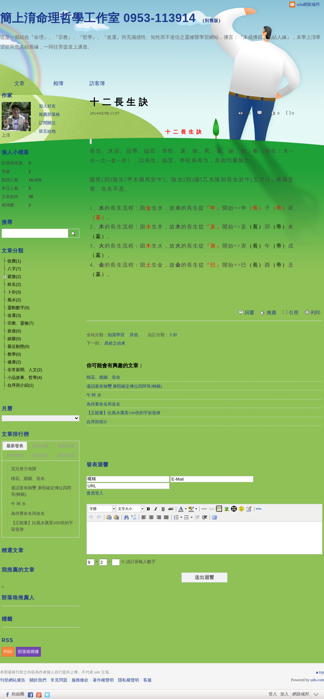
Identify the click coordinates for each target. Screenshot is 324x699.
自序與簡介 (97, 421)
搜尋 (73, 233)
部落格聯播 (28, 651)
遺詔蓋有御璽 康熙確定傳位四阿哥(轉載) (124, 386)
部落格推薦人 (18, 597)
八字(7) (14, 268)
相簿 (58, 83)
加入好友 (47, 106)
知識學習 (116, 334)
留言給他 (47, 131)
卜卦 (173, 334)
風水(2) (14, 299)
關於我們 (37, 680)
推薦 (271, 312)
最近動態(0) (18, 346)
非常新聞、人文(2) (24, 369)
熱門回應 (40, 455)
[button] (102, 508)
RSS (8, 651)
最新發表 (14, 445)
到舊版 (211, 20)
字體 (93, 509)
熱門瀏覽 (14, 455)
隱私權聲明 (128, 680)
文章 (19, 83)
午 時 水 (94, 395)
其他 (134, 334)
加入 (284, 694)
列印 (315, 312)
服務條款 (80, 680)
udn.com (317, 680)
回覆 (249, 312)
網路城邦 (300, 694)
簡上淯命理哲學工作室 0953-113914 (98, 18)
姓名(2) (14, 284)
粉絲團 (18, 694)
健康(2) (14, 362)
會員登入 (95, 493)
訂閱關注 (47, 122)
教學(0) (14, 354)
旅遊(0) (14, 330)
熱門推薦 (66, 455)
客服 (147, 680)
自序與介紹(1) (20, 385)
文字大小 (125, 509)
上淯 (6, 135)
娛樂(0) (14, 338)
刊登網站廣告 (12, 680)
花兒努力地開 (23, 468)
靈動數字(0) (18, 307)
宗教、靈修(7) (20, 323)
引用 (293, 312)
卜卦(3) (14, 292)
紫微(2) (14, 276)
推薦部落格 (49, 114)
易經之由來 (114, 343)
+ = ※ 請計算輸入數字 (121, 561)
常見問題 (59, 680)
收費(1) (14, 261)
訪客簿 (97, 83)
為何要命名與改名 (103, 404)
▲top (319, 672)
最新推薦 (66, 445)
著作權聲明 (103, 680)
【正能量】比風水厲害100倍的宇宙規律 (123, 412)
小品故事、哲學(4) (24, 377)
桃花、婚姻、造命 (103, 377)
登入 (273, 694)
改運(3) (14, 315)
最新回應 (40, 445)
